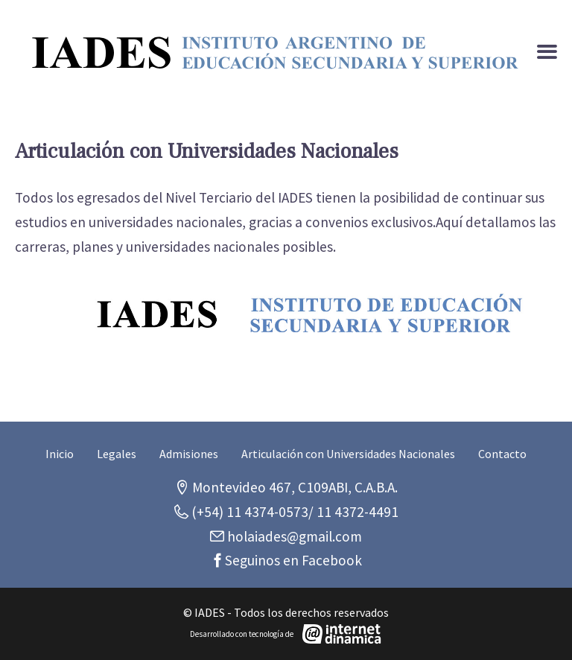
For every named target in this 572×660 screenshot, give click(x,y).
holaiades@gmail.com (293, 536)
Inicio (59, 453)
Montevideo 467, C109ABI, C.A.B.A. (293, 487)
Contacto (502, 453)
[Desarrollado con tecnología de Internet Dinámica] (286, 634)
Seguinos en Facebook (293, 560)
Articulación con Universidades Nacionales (348, 453)
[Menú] (547, 52)
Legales (116, 453)
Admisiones (188, 453)
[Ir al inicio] (276, 52)
